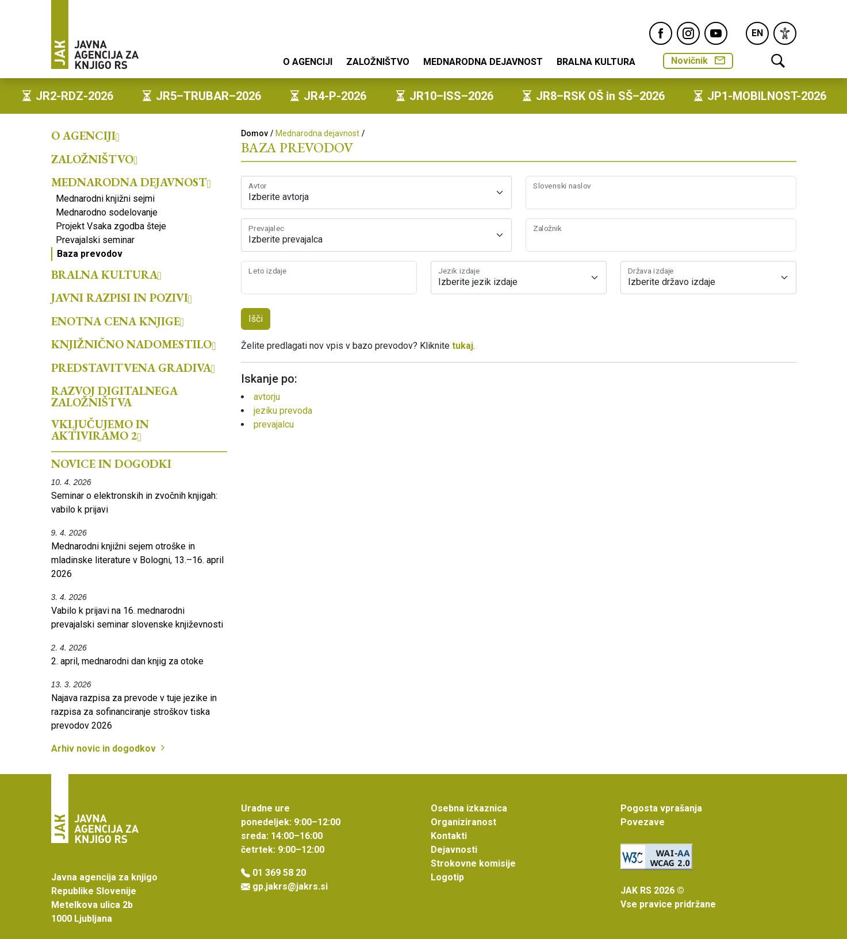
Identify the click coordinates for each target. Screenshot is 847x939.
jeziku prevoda (283, 410)
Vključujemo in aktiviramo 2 (100, 430)
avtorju (267, 396)
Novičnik (698, 60)
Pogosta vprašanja (661, 808)
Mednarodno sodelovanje (107, 212)
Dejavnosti (454, 849)
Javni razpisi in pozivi (121, 297)
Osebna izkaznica (469, 808)
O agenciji (307, 61)
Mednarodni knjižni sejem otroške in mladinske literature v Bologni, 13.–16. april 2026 (137, 560)
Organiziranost (463, 822)
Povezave (642, 822)
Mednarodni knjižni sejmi (105, 198)
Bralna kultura (596, 61)
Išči (255, 318)
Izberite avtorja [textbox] (278, 196)
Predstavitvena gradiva (133, 367)
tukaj (462, 345)
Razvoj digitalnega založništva (114, 396)
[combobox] (376, 192)
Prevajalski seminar (95, 239)
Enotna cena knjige (117, 321)
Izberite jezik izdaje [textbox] (478, 281)
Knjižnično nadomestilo (133, 344)
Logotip (447, 877)
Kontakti (449, 835)
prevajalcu (274, 424)
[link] (784, 33)
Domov (254, 133)
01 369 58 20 (279, 872)
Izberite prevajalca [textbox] (285, 239)
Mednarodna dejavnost (483, 61)
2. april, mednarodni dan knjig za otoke (127, 661)
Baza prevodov (89, 253)
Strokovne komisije (473, 863)
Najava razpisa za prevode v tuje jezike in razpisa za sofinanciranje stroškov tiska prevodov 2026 (134, 711)
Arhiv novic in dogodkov (109, 748)
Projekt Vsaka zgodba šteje (111, 226)
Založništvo (377, 61)
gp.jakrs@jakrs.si (290, 886)
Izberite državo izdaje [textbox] (671, 281)
